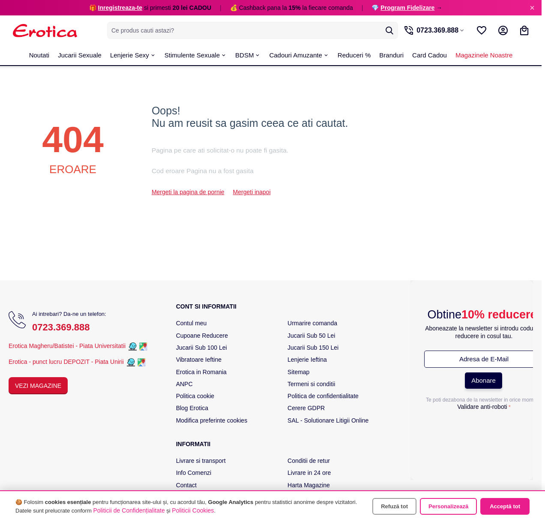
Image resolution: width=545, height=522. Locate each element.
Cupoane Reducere (202, 335)
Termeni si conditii (311, 384)
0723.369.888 (61, 327)
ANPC (184, 384)
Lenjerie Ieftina (307, 359)
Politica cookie (195, 396)
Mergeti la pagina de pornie (188, 192)
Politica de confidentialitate (323, 396)
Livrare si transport (201, 460)
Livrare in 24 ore (309, 472)
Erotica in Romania (201, 372)
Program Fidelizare (407, 7)
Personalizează (448, 506)
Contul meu (191, 323)
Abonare (483, 380)
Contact (186, 485)
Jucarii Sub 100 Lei (201, 347)
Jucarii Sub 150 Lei (312, 347)
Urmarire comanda (312, 323)
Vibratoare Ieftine (199, 359)
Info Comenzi (193, 472)
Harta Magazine (308, 485)
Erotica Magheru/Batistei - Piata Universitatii (67, 345)
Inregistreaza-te (120, 7)
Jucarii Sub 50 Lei (311, 335)
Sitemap (298, 372)
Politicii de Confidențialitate (129, 510)
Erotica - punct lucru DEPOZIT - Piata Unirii (67, 361)
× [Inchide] (532, 7)
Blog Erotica (192, 408)
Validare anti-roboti (482, 406)
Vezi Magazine (38, 385)
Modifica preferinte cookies (212, 420)
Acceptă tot (505, 506)
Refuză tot (394, 506)
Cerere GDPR (306, 408)
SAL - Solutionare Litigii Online (327, 420)
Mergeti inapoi (252, 192)
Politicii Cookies (193, 510)
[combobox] (249, 30)
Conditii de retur (308, 460)
